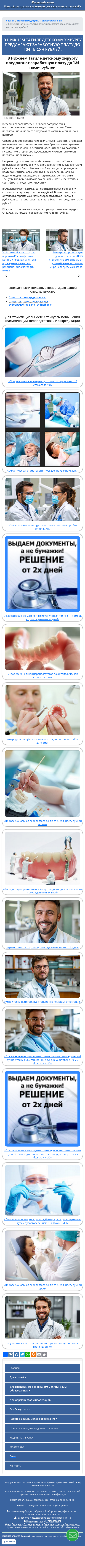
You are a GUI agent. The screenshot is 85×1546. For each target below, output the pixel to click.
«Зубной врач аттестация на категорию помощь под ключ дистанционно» (42, 1321)
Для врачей (17, 1377)
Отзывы (28, 1524)
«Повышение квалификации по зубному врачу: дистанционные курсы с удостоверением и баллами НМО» (42, 1193)
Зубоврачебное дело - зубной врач (31, 305)
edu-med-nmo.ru (42, 2)
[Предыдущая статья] (6, 276)
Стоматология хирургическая (27, 297)
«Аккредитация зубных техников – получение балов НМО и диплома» (42, 713)
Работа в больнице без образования (33, 1419)
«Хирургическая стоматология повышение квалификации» (42, 431)
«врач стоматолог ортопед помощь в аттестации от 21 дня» (42, 923)
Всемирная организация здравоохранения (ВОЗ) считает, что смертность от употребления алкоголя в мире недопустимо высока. (64, 253)
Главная (15, 1368)
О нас (13, 1456)
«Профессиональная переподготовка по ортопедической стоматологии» (42, 651)
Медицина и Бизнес (22, 1437)
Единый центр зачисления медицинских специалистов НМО (42, 6)
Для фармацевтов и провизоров (30, 1400)
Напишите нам (34, 1521)
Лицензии (17, 1524)
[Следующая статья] (78, 276)
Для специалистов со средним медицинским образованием (38, 1389)
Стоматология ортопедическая (28, 301)
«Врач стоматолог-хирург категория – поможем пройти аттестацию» (42, 503)
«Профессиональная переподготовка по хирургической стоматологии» (42, 355)
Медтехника (17, 1447)
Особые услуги (19, 1409)
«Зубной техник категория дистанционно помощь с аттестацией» (42, 977)
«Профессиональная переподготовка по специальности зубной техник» (42, 787)
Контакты (15, 1466)
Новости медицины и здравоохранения (34, 1428)
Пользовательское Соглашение (61, 1524)
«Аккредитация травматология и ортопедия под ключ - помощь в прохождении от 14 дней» (42, 861)
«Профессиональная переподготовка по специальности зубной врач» (42, 1259)
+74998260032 (53, 1521)
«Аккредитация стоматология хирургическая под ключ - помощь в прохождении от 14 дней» (42, 577)
